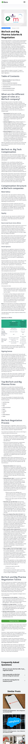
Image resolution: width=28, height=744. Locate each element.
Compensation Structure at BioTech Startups (12, 84)
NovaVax (4, 411)
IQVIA (4, 412)
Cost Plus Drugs (6, 402)
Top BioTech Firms (6, 86)
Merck (4, 409)
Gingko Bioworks (6, 414)
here (13, 348)
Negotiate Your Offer (14, 621)
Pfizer (4, 405)
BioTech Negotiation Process (9, 88)
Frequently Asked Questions (8, 90)
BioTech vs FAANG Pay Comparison (10, 83)
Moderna (4, 403)
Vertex (4, 416)
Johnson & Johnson (7, 407)
